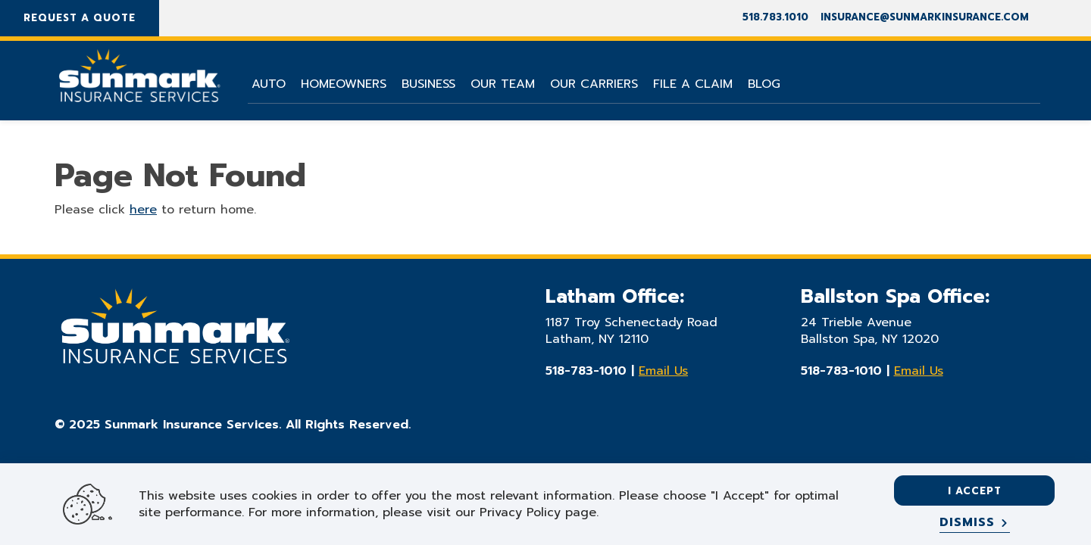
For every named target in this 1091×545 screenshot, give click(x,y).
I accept (975, 491)
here (143, 210)
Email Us (663, 371)
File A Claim (693, 84)
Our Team (502, 84)
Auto (269, 84)
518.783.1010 (775, 17)
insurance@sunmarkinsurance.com (925, 17)
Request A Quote (79, 18)
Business (428, 84)
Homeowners (343, 84)
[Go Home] (138, 82)
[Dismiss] (974, 523)
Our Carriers (594, 84)
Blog (764, 84)
